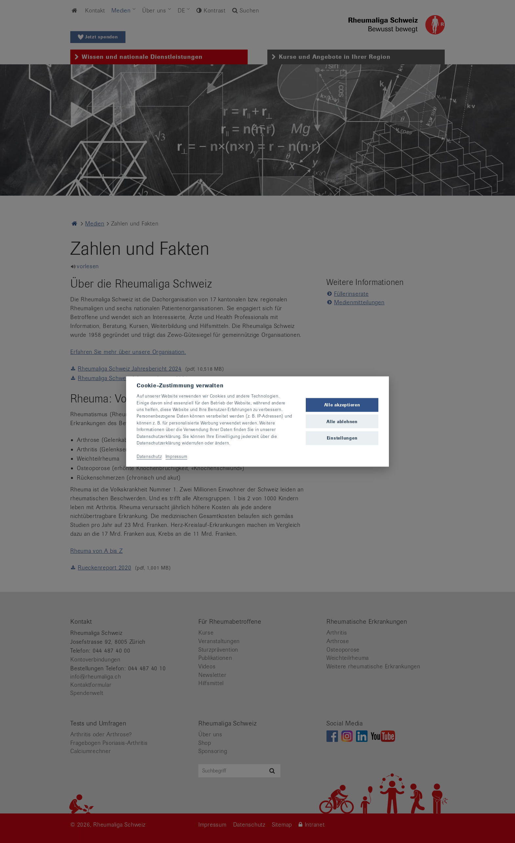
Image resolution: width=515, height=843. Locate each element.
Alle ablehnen (342, 421)
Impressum (177, 456)
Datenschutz (149, 456)
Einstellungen (342, 438)
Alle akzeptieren (342, 405)
